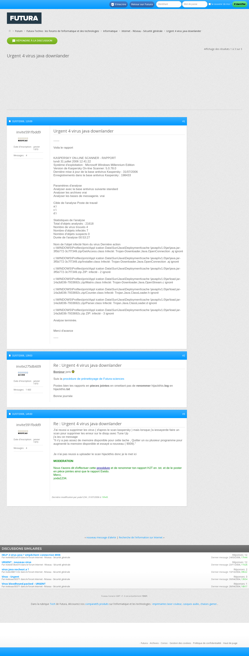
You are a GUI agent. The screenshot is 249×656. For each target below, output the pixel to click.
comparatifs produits (97, 604)
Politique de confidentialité (207, 643)
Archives (154, 643)
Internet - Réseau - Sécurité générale (142, 31)
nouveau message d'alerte (101, 537)
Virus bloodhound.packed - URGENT (24, 583)
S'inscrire (118, 4)
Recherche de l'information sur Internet (141, 537)
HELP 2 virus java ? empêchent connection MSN (31, 554)
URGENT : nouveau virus (16, 562)
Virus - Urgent (10, 576)
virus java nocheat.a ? (15, 569)
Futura (144, 643)
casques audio (191, 604)
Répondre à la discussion (32, 41)
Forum (18, 31)
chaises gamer (208, 604)
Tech (52, 604)
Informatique (110, 31)
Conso (164, 643)
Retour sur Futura (142, 4)
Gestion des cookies (180, 643)
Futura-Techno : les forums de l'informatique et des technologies (62, 31)
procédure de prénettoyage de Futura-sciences (93, 378)
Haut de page (230, 643)
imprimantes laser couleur (167, 604)
